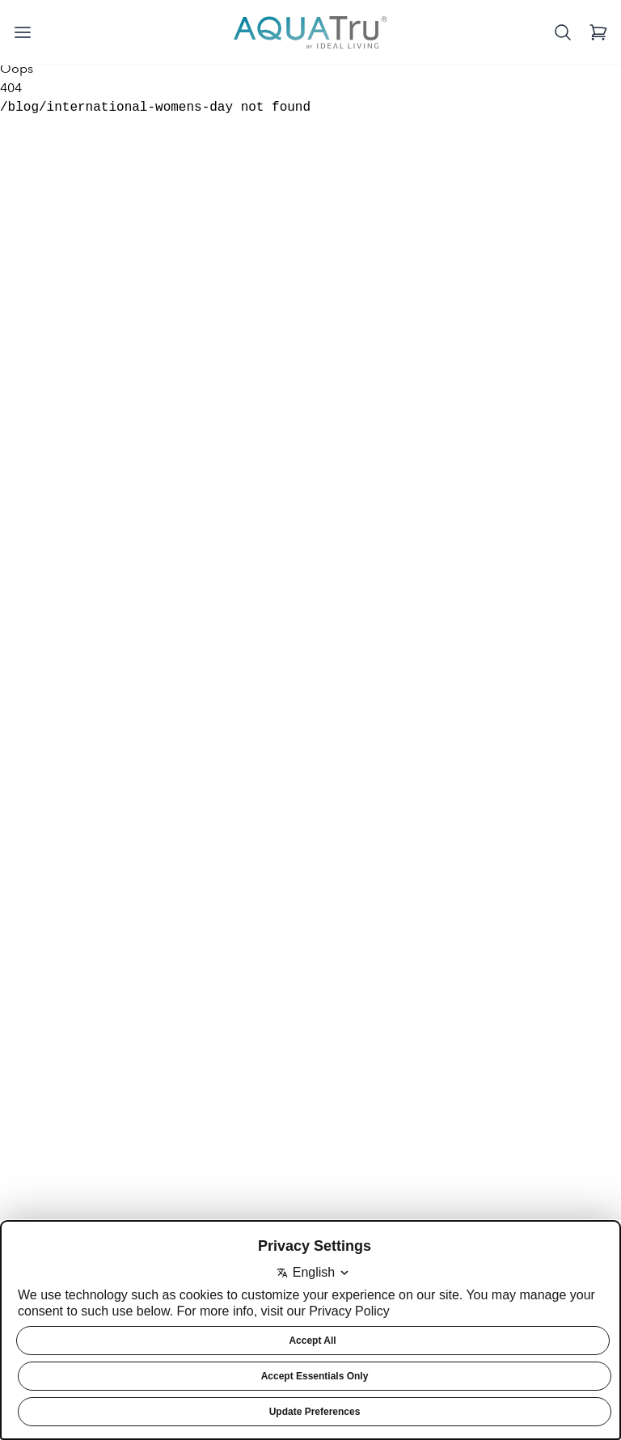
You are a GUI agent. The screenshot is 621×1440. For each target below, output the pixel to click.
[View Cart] (598, 32)
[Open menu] (22, 32)
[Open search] (562, 32)
